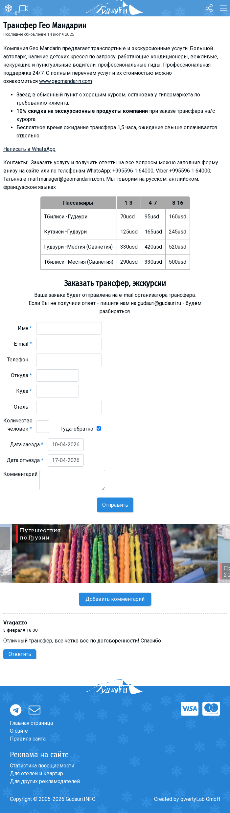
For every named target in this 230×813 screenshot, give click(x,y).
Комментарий (20, 478)
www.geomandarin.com (65, 81)
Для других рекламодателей (45, 781)
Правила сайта (28, 739)
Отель (23, 407)
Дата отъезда (25, 460)
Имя (25, 328)
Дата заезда (26, 444)
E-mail (23, 344)
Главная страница (31, 723)
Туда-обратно (76, 429)
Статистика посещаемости (42, 765)
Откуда (21, 375)
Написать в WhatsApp (29, 149)
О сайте (19, 731)
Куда (24, 391)
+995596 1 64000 (132, 171)
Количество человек (18, 424)
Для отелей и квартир (36, 773)
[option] (115, 553)
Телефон (19, 359)
